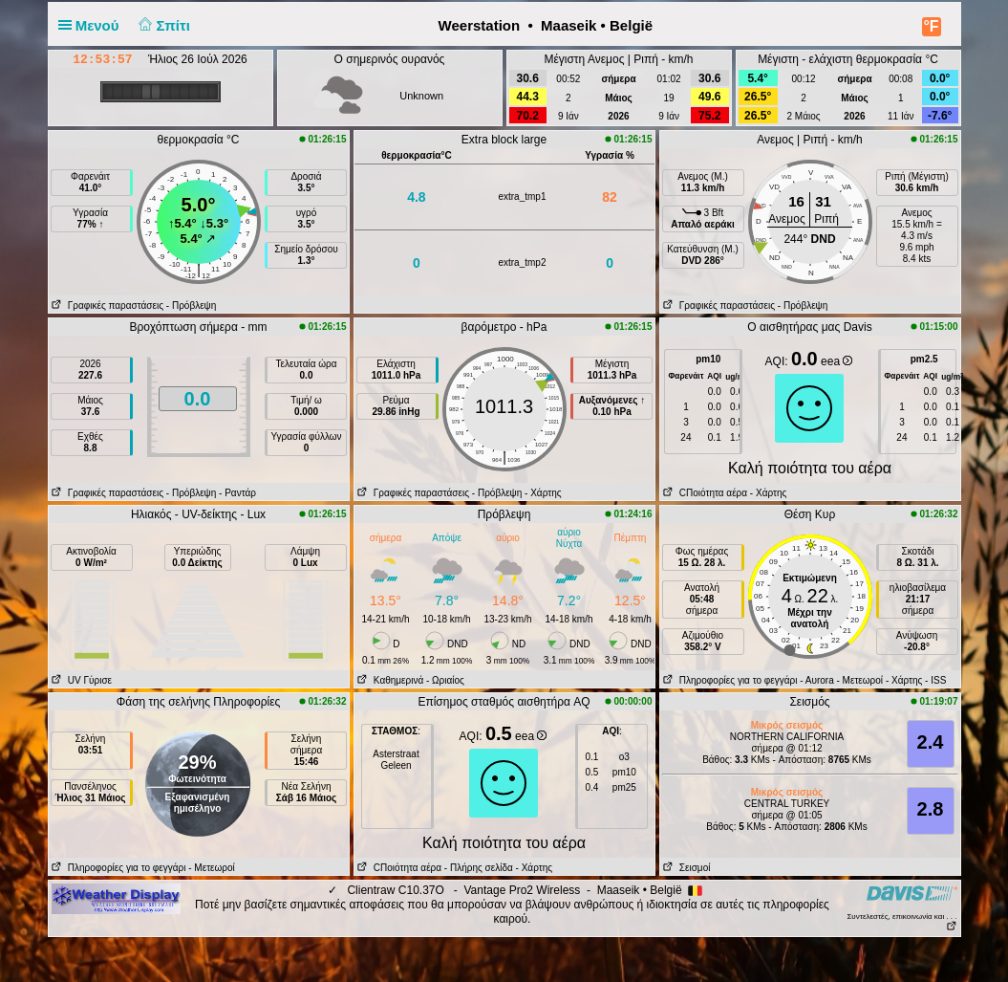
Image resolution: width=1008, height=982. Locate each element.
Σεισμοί (685, 867)
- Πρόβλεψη (191, 305)
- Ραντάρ (237, 493)
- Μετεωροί (860, 680)
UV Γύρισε (81, 680)
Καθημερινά (389, 680)
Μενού (92, 25)
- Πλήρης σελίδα (478, 867)
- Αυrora (816, 680)
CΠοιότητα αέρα (704, 493)
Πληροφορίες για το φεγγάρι (729, 680)
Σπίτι (162, 25)
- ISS (935, 680)
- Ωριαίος (445, 680)
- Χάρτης (543, 493)
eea (836, 361)
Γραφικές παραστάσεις (106, 305)
